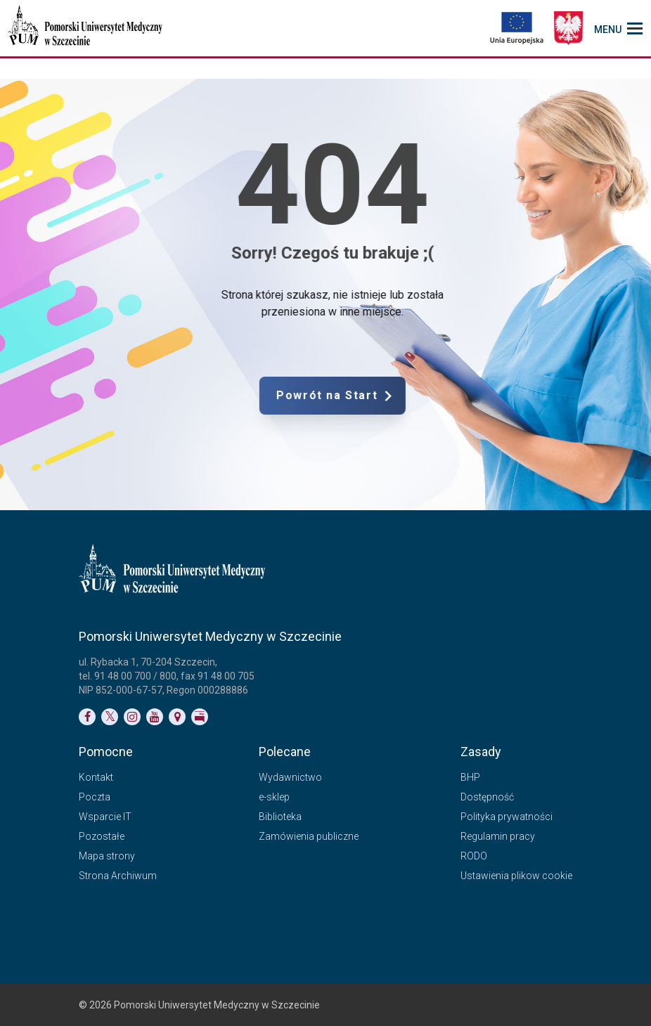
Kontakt (96, 777)
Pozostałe (101, 836)
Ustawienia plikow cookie (516, 875)
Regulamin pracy (497, 836)
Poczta (94, 797)
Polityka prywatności (506, 816)
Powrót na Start (386, 395)
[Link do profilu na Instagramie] (132, 716)
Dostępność (487, 797)
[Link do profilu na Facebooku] (87, 716)
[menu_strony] (618, 28)
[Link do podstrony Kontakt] (177, 716)
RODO (473, 856)
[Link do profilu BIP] (199, 716)
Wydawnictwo (290, 777)
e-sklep (274, 797)
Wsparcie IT (105, 816)
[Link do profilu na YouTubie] (154, 716)
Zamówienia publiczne (309, 836)
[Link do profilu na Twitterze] (109, 716)
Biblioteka (280, 816)
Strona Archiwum (118, 875)
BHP (470, 777)
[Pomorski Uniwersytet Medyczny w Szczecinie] (86, 28)
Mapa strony (107, 856)
